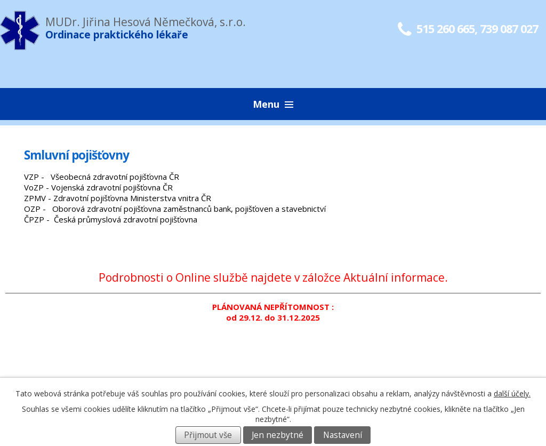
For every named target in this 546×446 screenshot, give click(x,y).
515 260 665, (437, 28)
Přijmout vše (208, 435)
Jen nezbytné (277, 435)
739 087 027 (509, 28)
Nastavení (342, 435)
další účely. (512, 393)
